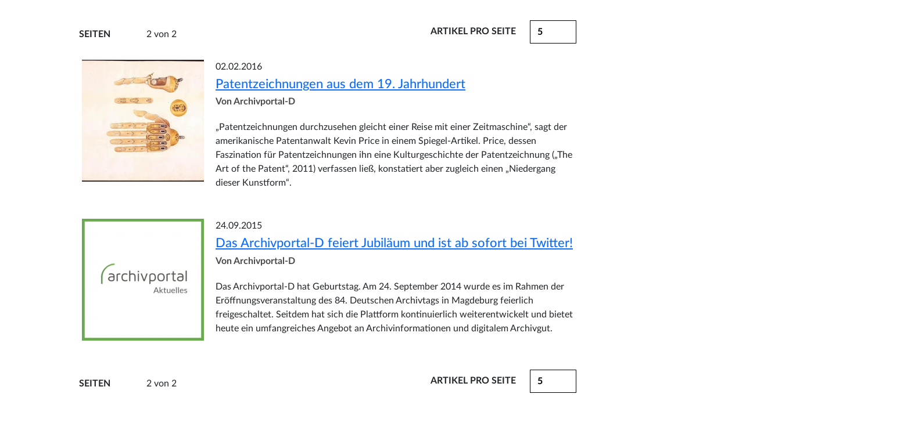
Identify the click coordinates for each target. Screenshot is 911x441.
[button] (553, 381)
